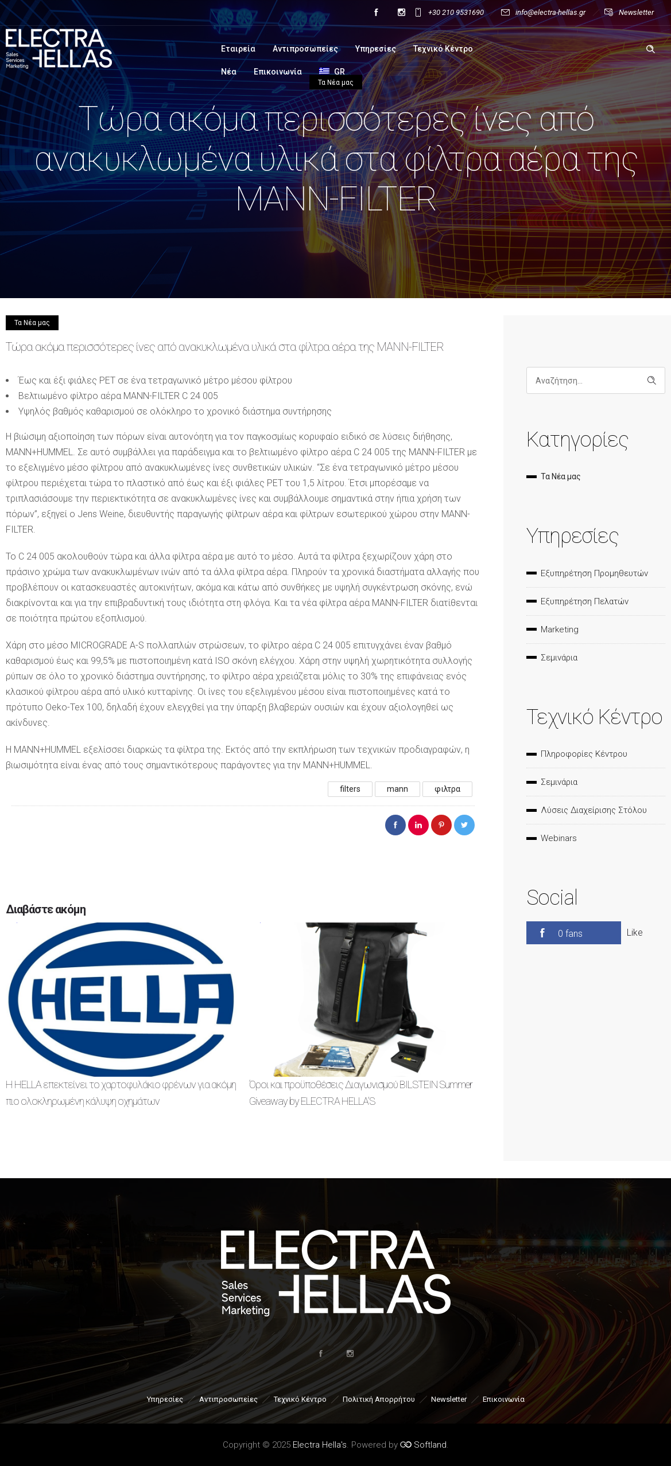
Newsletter (636, 12)
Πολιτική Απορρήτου (379, 1399)
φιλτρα (447, 788)
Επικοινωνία (278, 71)
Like (635, 932)
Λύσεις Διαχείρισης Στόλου (594, 810)
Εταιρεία (238, 48)
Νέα (228, 71)
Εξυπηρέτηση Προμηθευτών (594, 573)
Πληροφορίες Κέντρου (584, 754)
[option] (121, 1025)
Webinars (559, 838)
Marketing (560, 629)
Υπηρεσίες (375, 48)
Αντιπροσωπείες (305, 48)
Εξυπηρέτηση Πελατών (585, 601)
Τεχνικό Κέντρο (443, 48)
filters (350, 788)
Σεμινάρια (559, 657)
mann (397, 788)
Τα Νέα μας (561, 476)
